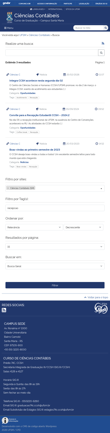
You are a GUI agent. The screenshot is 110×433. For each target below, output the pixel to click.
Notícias (24, 162)
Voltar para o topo (96, 297)
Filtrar (55, 285)
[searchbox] (37, 188)
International (55, 9)
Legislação (84, 3)
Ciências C (15, 74)
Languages (37, 9)
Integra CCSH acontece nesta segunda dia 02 (36, 80)
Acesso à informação (47, 3)
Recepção (34, 97)
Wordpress (51, 426)
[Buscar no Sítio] (88, 28)
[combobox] (55, 188)
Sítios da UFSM (73, 9)
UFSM (11, 429)
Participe (68, 3)
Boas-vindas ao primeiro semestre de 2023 (34, 149)
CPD (18, 429)
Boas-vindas (21, 166)
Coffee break (22, 132)
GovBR (6, 3)
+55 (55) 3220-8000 (15, 349)
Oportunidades (27, 93)
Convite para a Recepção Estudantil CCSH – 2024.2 (39, 115)
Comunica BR (24, 3)
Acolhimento (22, 97)
